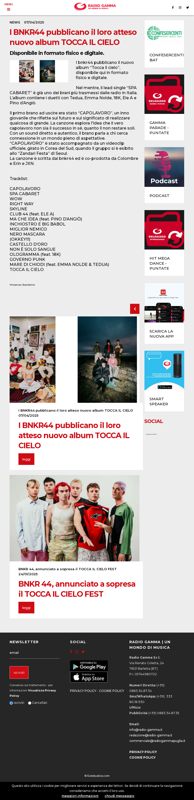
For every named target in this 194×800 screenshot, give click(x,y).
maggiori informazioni (80, 796)
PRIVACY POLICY (83, 691)
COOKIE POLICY (111, 691)
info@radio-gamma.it (145, 730)
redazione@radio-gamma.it (150, 735)
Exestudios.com (98, 776)
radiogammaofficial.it (151, 434)
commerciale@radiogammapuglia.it (157, 741)
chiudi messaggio (119, 796)
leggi (26, 459)
